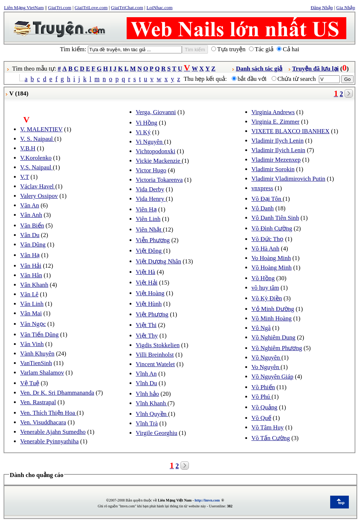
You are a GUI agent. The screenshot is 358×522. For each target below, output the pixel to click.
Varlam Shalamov (42, 372)
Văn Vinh (32, 344)
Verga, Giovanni (156, 112)
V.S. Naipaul (36, 167)
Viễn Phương (153, 240)
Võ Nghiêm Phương (276, 348)
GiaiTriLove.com (91, 7)
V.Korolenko (36, 157)
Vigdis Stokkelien (158, 345)
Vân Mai (31, 313)
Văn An (29, 205)
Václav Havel (37, 186)
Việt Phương (152, 314)
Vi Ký (143, 132)
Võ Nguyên (266, 357)
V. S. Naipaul (37, 138)
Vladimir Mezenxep (276, 159)
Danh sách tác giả (259, 68)
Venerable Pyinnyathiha (49, 441)
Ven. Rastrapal (38, 402)
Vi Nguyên (150, 141)
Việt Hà (145, 271)
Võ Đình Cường (271, 228)
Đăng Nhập (322, 7)
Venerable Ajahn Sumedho (53, 431)
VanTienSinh (36, 363)
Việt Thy (147, 335)
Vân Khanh (34, 284)
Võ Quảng (264, 407)
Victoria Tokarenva (159, 179)
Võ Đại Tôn (267, 198)
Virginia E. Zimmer (275, 121)
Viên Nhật (149, 229)
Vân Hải (30, 265)
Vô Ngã (261, 327)
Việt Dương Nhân (158, 261)
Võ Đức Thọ (267, 239)
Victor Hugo (151, 170)
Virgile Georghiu (157, 432)
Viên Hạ (146, 209)
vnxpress (262, 188)
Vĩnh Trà (147, 423)
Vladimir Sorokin (273, 169)
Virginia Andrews (273, 112)
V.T (24, 176)
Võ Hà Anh (265, 248)
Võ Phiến (263, 387)
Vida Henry (151, 198)
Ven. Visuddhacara (43, 422)
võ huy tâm (265, 287)
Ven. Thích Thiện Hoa (48, 412)
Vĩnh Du (146, 383)
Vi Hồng (146, 122)
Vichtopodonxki (155, 151)
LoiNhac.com (159, 7)
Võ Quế (261, 417)
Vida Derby (150, 189)
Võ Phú (261, 396)
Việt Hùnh (149, 303)
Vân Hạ (30, 255)
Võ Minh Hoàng (271, 318)
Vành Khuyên (37, 353)
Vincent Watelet (155, 364)
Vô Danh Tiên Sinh (275, 217)
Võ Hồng (263, 278)
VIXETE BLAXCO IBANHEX (290, 131)
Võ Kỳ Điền (266, 298)
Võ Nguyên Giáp (272, 376)
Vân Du (30, 235)
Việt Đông (149, 250)
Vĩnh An (146, 373)
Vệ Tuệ (29, 383)
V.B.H (28, 148)
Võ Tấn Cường (270, 438)
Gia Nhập (345, 7)
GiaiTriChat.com (127, 7)
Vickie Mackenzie (159, 160)
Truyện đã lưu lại (315, 68)
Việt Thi (146, 325)
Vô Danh (262, 208)
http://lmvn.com (207, 500)
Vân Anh (31, 214)
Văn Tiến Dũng (39, 334)
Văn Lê (29, 294)
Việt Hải (146, 282)
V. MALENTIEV (41, 129)
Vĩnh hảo (147, 393)
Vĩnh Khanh (152, 403)
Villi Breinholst (155, 354)
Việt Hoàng (150, 293)
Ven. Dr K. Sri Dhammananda (57, 392)
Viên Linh (148, 218)
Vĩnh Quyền (152, 413)
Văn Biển (32, 225)
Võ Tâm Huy (267, 427)
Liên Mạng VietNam (24, 7)
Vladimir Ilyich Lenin (278, 150)
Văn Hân (31, 275)
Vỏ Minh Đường (272, 308)
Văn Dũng (32, 244)
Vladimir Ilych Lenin (277, 140)
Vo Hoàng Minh (271, 258)
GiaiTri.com (59, 7)
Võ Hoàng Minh (271, 267)
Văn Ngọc (33, 323)
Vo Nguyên (266, 367)
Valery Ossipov (39, 195)
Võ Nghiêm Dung (273, 337)
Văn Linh (32, 303)
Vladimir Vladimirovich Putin (288, 178)
